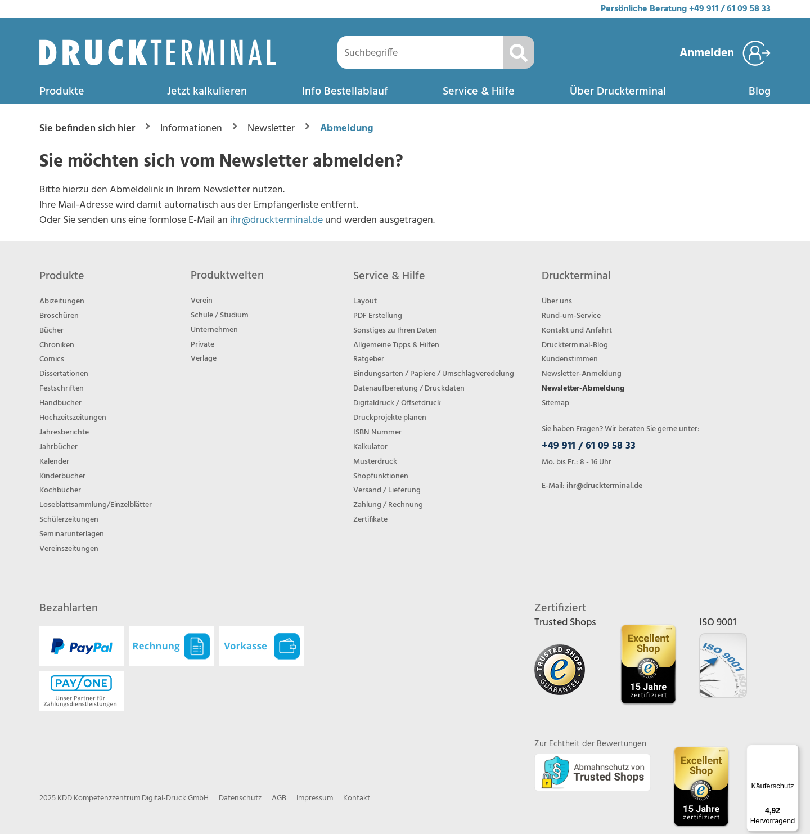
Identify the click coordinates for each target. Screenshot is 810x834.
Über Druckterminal (618, 92)
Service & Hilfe (479, 92)
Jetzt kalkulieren (207, 92)
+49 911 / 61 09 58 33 (730, 9)
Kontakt (356, 798)
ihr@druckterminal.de (276, 220)
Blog (760, 92)
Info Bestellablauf (345, 92)
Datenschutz (240, 798)
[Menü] (792, 751)
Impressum (314, 798)
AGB (279, 798)
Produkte (61, 92)
